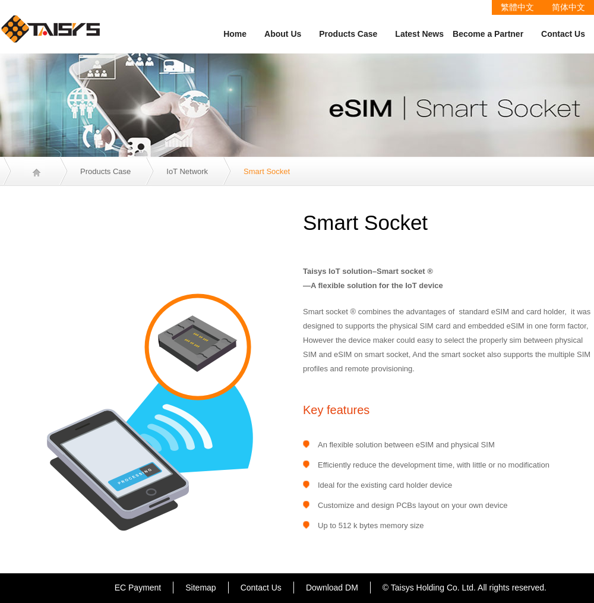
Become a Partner (488, 34)
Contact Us (563, 34)
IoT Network (187, 171)
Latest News (419, 34)
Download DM (332, 587)
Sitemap (200, 587)
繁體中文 (517, 7)
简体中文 (568, 7)
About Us (282, 34)
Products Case (348, 34)
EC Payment (138, 587)
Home (235, 34)
